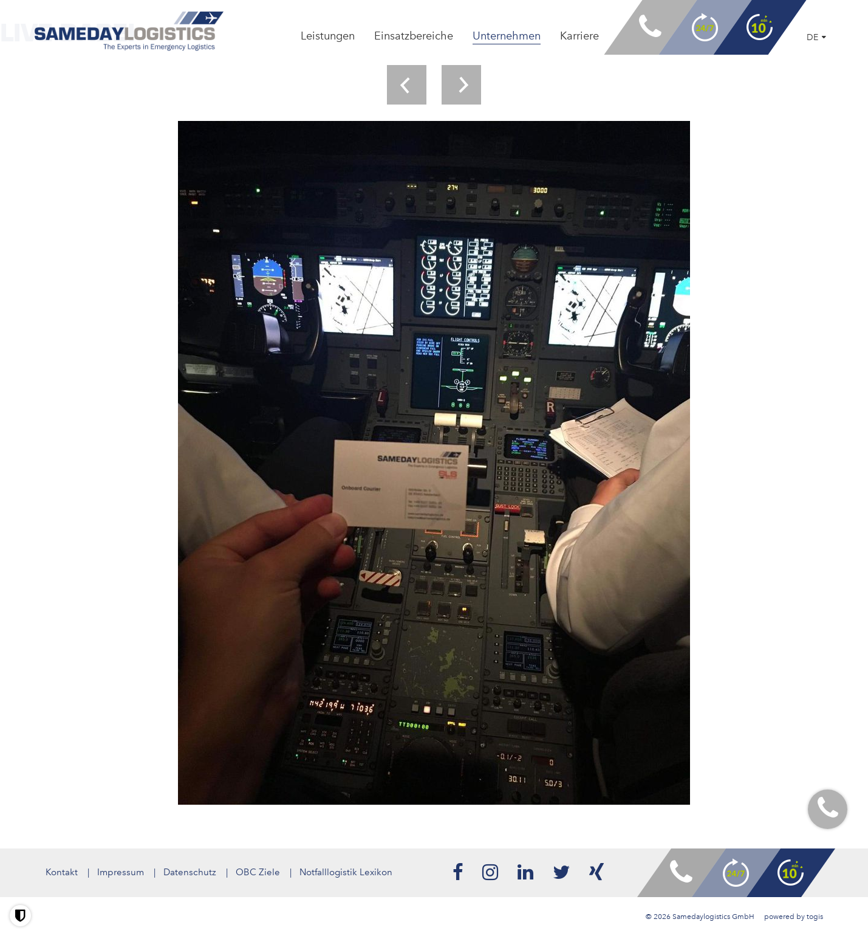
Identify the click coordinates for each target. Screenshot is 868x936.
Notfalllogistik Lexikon (345, 872)
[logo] (129, 31)
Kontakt (62, 872)
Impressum (120, 872)
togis (815, 916)
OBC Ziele (258, 872)
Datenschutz (189, 872)
